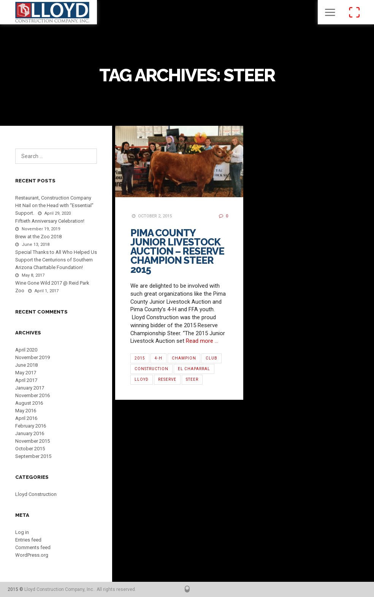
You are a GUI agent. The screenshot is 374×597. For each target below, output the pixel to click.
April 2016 (26, 418)
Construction (151, 369)
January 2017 (29, 388)
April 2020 (26, 350)
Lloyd (142, 379)
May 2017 (25, 372)
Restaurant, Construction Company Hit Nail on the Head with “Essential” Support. (54, 205)
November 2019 (32, 357)
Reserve (167, 379)
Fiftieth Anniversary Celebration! (49, 221)
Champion (184, 358)
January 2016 (29, 433)
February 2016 (30, 426)
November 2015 (32, 441)
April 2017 (26, 380)
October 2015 (30, 448)
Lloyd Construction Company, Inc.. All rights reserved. (80, 589)
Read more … (202, 340)
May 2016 (25, 410)
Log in (22, 532)
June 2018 (26, 365)
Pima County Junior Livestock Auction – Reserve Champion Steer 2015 (177, 251)
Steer (192, 379)
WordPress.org (31, 555)
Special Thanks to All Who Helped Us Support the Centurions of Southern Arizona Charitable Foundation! (56, 259)
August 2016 (29, 403)
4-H (158, 358)
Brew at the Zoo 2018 (38, 236)
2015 (140, 358)
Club (211, 358)
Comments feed (33, 547)
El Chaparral (194, 369)
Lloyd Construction (36, 494)
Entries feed (28, 540)
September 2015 (33, 456)
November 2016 (32, 395)
